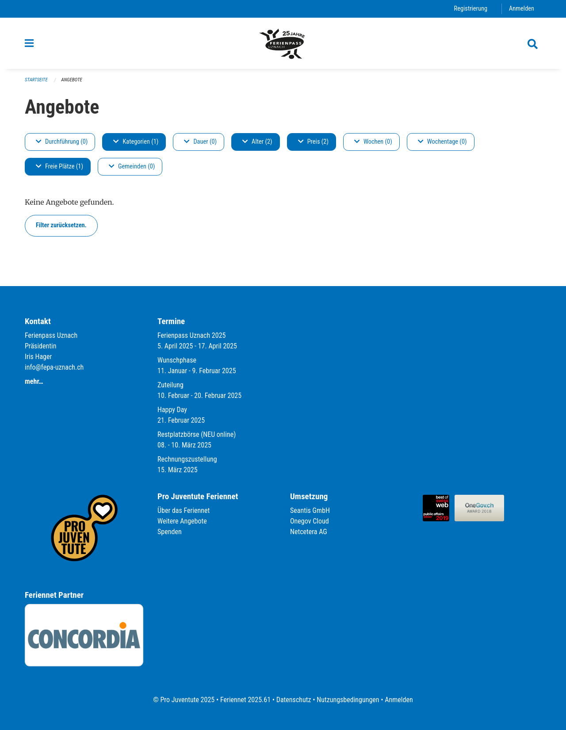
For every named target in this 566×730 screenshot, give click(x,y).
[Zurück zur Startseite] (283, 43)
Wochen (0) (373, 141)
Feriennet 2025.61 (245, 700)
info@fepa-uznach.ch (54, 367)
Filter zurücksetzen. (61, 225)
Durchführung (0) (62, 141)
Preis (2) (313, 141)
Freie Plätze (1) (59, 166)
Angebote (71, 80)
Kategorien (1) (135, 141)
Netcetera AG (308, 531)
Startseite (36, 80)
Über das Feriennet (183, 510)
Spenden (169, 531)
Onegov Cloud (309, 521)
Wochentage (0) (442, 141)
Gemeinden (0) (132, 166)
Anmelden (521, 8)
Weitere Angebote (182, 521)
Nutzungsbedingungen (348, 700)
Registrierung (470, 8)
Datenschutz (293, 700)
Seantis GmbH (310, 510)
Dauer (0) (200, 141)
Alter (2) (257, 141)
